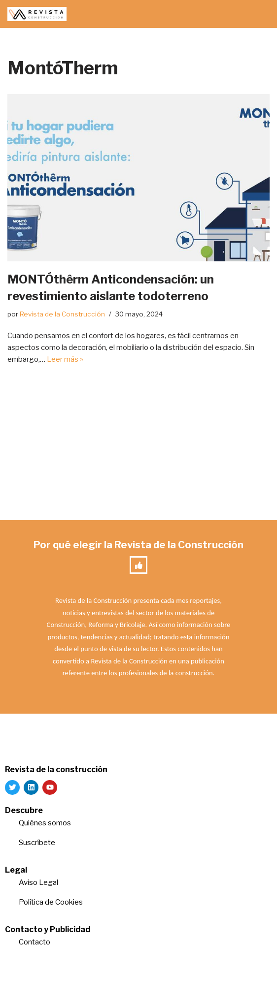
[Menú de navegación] (258, 14)
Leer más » (65, 359)
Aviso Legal (38, 882)
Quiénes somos (45, 822)
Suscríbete (38, 842)
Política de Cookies (51, 902)
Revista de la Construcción (62, 314)
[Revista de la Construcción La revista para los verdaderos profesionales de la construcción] (37, 14)
